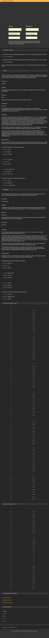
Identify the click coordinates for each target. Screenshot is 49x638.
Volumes (5, 621)
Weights (5, 611)
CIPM (33, 127)
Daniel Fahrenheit (28, 232)
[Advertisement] (24, 13)
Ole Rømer (33, 243)
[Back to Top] (46, 627)
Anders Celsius (35, 117)
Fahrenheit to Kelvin (7, 600)
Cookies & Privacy (19, 631)
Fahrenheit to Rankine (8, 602)
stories (45, 235)
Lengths (4, 613)
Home (13, 631)
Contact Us (34, 631)
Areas (4, 616)
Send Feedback (27, 631)
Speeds (4, 618)
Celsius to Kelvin (6, 597)
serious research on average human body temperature (32, 239)
